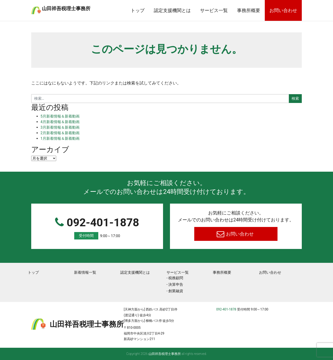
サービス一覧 (214, 10)
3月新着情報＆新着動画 (60, 127)
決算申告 (175, 284)
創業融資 (175, 291)
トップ (138, 10)
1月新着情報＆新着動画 (60, 138)
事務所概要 (248, 10)
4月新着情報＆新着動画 (60, 122)
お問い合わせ (283, 10)
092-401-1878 (97, 228)
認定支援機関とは (172, 10)
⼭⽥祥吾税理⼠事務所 (84, 7)
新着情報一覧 (85, 272)
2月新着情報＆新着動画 (60, 133)
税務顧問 (175, 278)
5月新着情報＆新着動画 (60, 116)
